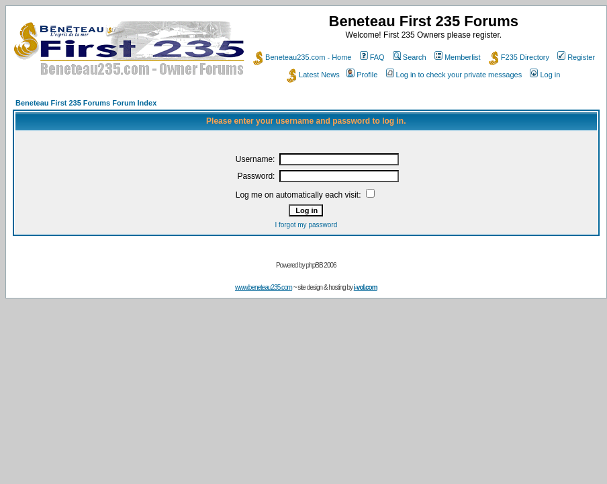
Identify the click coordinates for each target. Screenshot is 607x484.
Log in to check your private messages (454, 75)
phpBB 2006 (321, 265)
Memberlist (457, 57)
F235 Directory (519, 57)
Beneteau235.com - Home (302, 57)
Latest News (313, 75)
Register (576, 57)
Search (409, 57)
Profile (361, 75)
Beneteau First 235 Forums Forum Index (85, 103)
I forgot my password (306, 225)
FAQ (372, 57)
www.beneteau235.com (263, 287)
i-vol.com (365, 287)
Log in (545, 75)
